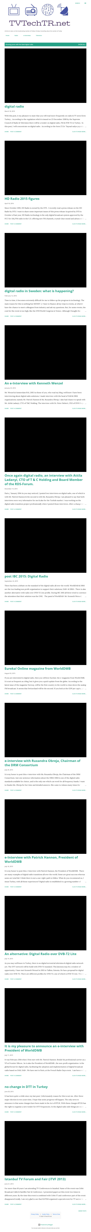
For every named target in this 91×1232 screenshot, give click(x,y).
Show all (81, 44)
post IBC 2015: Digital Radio (26, 576)
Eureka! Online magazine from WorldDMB (38, 668)
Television (38, 35)
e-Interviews (26, 35)
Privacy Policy (35, 1214)
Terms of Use (56, 1214)
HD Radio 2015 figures (22, 198)
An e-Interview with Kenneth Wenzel (34, 383)
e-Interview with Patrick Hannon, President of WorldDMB (41, 859)
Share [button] (7, 131)
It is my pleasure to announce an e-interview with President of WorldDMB (44, 1048)
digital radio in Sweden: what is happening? (39, 291)
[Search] (77, 3)
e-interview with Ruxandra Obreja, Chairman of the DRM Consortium (42, 763)
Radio (15, 35)
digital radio (14, 106)
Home (6, 35)
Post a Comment (16, 131)
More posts (82, 1211)
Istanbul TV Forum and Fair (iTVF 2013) (35, 1179)
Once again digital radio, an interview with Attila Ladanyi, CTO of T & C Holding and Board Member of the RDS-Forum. (44, 479)
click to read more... (79, 131)
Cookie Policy (45, 1214)
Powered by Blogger (45, 1225)
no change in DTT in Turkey (26, 1087)
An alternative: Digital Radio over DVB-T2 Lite (40, 954)
